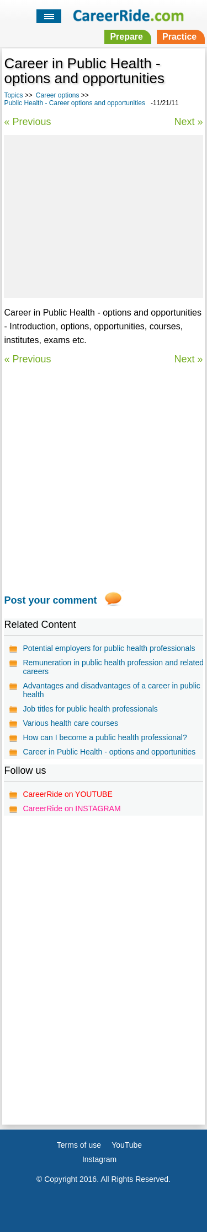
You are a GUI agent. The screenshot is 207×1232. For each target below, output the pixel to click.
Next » (188, 121)
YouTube (127, 1145)
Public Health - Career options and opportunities (74, 103)
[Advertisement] (103, 215)
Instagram (99, 1159)
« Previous (27, 121)
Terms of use (79, 1145)
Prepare (126, 36)
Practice (179, 36)
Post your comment (50, 600)
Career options (57, 95)
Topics (13, 95)
